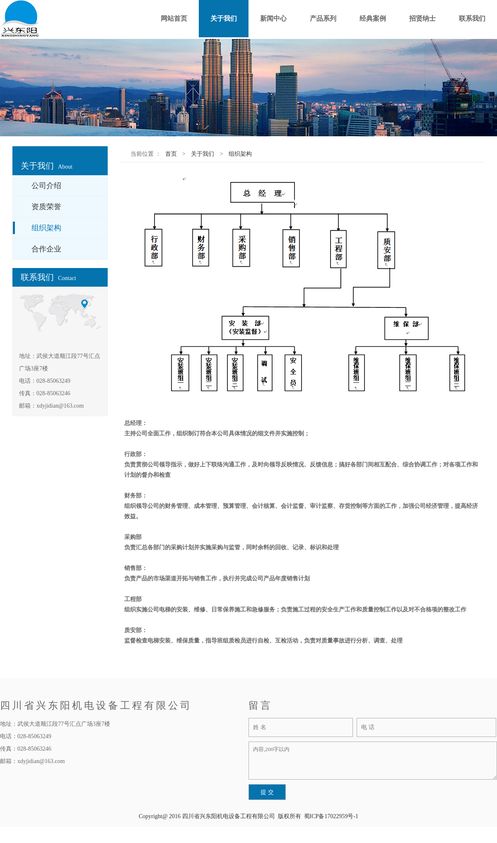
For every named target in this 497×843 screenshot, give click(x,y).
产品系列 (323, 18)
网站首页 (174, 18)
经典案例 (372, 18)
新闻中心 (273, 18)
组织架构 (240, 154)
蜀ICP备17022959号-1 (331, 816)
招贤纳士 (422, 18)
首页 (171, 154)
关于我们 (223, 18)
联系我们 (472, 18)
